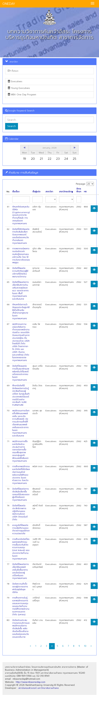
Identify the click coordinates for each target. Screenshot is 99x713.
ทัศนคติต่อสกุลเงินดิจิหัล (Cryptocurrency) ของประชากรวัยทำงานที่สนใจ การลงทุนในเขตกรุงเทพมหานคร (21, 215)
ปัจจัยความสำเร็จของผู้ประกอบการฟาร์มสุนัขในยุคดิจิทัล (20, 588)
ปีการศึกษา (78, 190)
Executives (15, 81)
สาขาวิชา (49, 191)
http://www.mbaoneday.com (30, 682)
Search (11, 126)
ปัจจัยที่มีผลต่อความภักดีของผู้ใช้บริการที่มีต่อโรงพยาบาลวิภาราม (20, 272)
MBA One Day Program (22, 94)
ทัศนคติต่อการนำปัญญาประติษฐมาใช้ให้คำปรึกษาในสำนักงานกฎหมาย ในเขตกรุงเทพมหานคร (21, 311)
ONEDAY (8, 3)
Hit (85, 191)
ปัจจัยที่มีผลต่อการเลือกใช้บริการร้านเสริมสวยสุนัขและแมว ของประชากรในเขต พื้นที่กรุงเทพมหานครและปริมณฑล (20, 290)
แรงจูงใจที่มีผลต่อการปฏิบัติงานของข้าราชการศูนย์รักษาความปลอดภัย (21, 529)
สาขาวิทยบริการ (66, 191)
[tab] (49, 172)
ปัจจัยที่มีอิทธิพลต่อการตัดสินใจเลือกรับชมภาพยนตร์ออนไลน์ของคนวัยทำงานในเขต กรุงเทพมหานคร (20, 236)
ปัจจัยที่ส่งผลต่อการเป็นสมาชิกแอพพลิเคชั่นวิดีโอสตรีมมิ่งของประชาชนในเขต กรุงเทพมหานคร (20, 372)
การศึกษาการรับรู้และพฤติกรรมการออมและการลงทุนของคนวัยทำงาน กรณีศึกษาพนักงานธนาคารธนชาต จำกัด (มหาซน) (20, 606)
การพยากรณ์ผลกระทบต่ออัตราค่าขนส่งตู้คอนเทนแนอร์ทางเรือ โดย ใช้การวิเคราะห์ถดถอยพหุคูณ (21, 255)
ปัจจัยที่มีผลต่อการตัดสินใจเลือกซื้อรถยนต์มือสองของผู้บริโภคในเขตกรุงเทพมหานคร (20, 494)
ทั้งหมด (13, 70)
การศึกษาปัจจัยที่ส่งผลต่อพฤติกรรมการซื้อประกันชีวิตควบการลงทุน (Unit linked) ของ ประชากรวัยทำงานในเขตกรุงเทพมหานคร (20, 549)
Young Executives (19, 88)
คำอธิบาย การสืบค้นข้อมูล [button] (21, 172)
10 (85, 646)
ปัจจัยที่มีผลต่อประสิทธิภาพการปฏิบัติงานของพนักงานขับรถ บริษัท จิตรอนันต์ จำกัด (20, 512)
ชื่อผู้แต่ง (36, 191)
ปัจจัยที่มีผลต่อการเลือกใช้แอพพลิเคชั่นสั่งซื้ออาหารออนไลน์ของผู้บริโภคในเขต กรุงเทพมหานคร (20, 571)
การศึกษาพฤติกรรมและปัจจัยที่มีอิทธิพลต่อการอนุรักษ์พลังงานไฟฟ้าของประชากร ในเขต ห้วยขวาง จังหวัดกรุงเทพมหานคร (21, 475)
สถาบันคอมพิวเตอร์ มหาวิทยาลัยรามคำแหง (38, 688)
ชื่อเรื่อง (15, 191)
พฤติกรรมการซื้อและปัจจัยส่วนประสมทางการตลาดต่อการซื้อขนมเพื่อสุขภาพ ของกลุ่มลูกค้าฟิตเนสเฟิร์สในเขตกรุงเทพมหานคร (20, 451)
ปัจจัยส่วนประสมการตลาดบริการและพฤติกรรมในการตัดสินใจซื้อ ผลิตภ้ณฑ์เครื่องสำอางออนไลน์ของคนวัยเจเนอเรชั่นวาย (21, 628)
